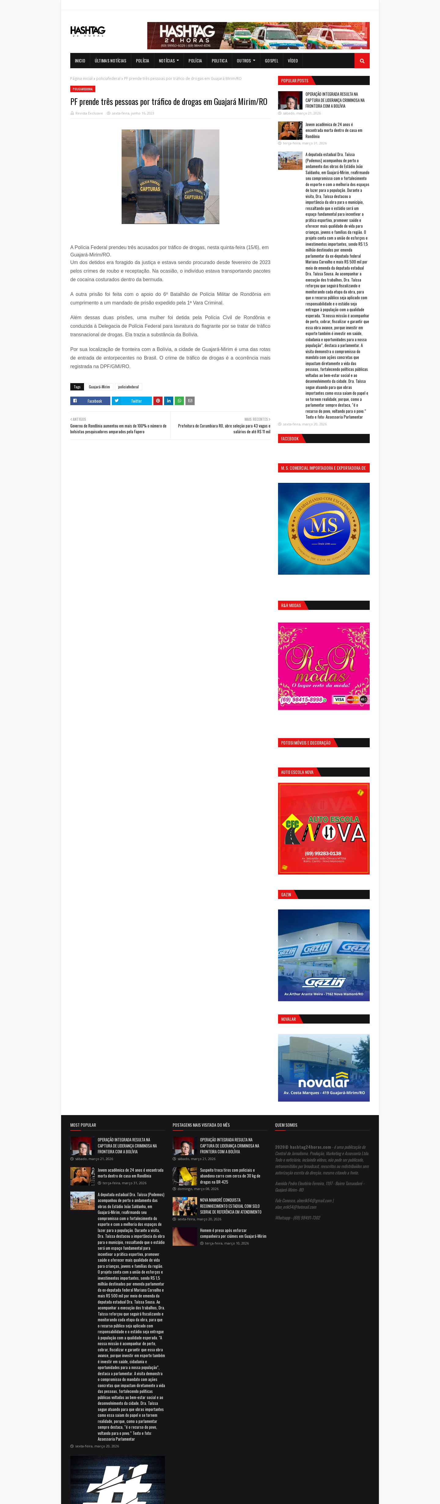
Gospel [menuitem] (271, 60)
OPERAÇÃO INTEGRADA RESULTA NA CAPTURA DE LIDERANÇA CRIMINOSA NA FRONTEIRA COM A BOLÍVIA (335, 100)
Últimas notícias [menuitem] (111, 60)
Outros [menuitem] (244, 60)
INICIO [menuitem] (80, 60)
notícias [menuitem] (167, 60)
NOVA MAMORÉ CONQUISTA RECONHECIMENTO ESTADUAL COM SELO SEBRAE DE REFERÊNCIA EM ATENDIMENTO (231, 1206)
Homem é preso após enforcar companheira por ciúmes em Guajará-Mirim (233, 1233)
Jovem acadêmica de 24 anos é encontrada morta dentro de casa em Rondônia (334, 130)
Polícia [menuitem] (142, 60)
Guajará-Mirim (99, 386)
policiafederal (108, 78)
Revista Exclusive (89, 113)
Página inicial (81, 78)
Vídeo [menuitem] (293, 60)
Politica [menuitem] (219, 60)
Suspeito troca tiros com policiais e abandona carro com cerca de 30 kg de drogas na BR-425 (230, 1176)
